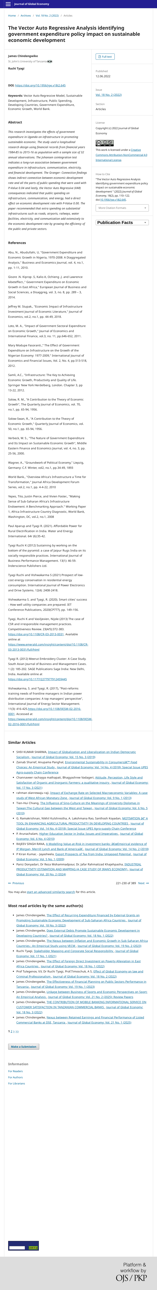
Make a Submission (23, 1046)
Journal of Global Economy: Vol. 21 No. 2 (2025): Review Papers (90, 997)
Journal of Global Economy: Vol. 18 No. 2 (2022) (85, 976)
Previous (18, 883)
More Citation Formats (112, 208)
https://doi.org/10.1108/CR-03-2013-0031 (36, 634)
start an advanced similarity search (51, 892)
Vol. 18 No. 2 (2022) (47, 15)
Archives (26, 15)
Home (12, 15)
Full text (106, 56)
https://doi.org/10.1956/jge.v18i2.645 (40, 85)
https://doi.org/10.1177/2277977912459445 (37, 679)
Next (141, 883)
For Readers (15, 1071)
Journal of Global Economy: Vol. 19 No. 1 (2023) (63, 987)
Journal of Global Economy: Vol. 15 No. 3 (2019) (63, 757)
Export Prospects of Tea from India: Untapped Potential (93, 854)
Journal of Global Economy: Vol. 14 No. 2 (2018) (117, 849)
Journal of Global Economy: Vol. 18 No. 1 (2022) (81, 936)
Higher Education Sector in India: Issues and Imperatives (79, 834)
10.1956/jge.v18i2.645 (113, 199)
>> (17, 1031)
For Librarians (16, 1083)
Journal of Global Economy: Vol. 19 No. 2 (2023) (109, 946)
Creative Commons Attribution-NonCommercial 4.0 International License (121, 155)
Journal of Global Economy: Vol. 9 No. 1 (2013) (100, 798)
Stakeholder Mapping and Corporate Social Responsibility (74, 951)
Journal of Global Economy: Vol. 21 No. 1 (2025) (99, 1022)
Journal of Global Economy (31, 4)
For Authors (15, 1077)
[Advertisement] (20, 1163)
